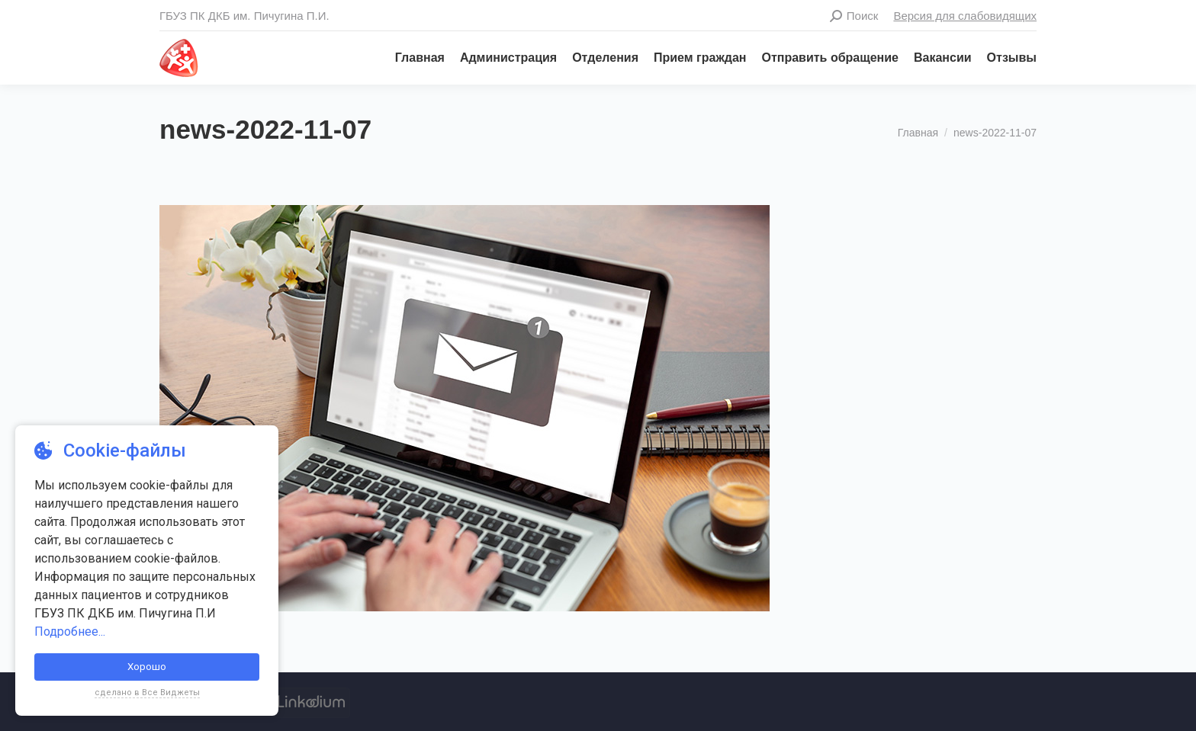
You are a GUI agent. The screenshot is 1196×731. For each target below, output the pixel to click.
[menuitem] (412, 58)
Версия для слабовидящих (965, 15)
